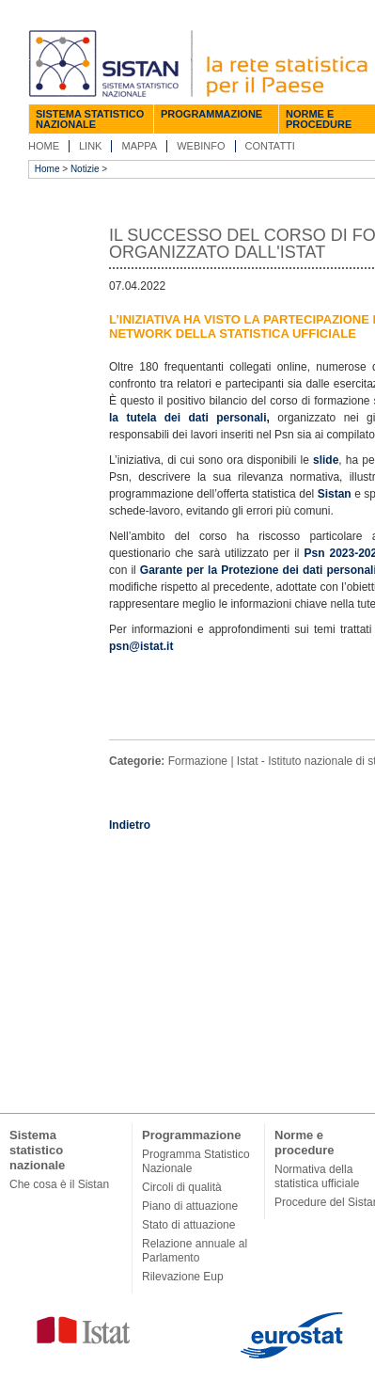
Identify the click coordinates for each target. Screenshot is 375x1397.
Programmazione (211, 113)
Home (43, 145)
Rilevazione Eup (183, 1276)
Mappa (139, 145)
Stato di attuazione (188, 1224)
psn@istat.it (141, 646)
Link (90, 145)
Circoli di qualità (182, 1187)
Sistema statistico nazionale (90, 119)
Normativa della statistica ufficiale (317, 1176)
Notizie (85, 169)
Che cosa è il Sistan (59, 1184)
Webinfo (201, 145)
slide (325, 460)
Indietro (129, 825)
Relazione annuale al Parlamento (194, 1250)
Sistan (335, 493)
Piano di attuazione (190, 1206)
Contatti (270, 145)
